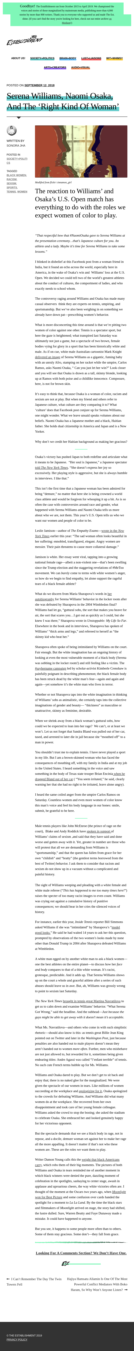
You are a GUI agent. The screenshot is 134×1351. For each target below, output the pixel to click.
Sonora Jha (16, 145)
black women (16, 175)
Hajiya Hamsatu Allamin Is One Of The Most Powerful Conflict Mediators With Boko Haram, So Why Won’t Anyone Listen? (97, 1284)
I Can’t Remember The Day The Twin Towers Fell (34, 1281)
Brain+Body (67, 58)
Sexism (11, 183)
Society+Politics (42, 58)
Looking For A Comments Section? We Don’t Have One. (81, 1253)
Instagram (124, 48)
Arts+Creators (55, 67)
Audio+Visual (80, 67)
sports (12, 187)
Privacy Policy (17, 1339)
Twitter (111, 48)
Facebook (117, 48)
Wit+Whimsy (114, 58)
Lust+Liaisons (91, 58)
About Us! (18, 58)
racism (12, 179)
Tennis (11, 191)
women (22, 191)
